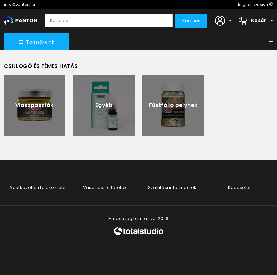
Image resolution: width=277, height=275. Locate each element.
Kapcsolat (239, 187)
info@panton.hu (19, 4)
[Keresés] (109, 21)
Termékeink (36, 42)
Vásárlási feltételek (105, 187)
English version (255, 4)
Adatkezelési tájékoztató (37, 187)
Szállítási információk (172, 187)
